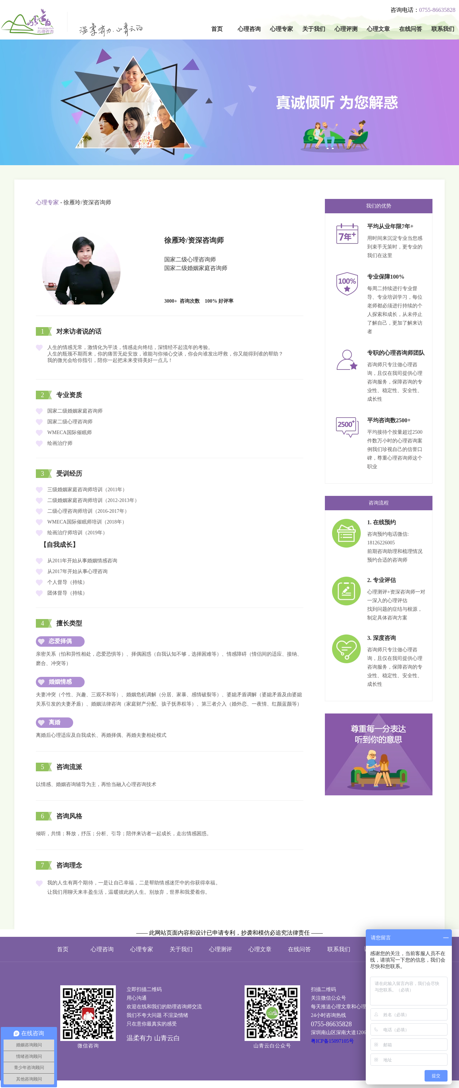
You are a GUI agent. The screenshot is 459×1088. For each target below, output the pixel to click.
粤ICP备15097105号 (332, 1041)
